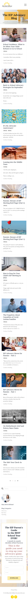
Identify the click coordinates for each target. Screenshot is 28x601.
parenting (5, 166)
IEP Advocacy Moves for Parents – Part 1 (12, 391)
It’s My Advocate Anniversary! (9, 127)
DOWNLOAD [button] (14, 578)
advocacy (5, 51)
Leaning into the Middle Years (12, 163)
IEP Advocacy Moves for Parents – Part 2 (12, 354)
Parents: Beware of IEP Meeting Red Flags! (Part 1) (14, 238)
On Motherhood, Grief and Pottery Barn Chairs (13, 427)
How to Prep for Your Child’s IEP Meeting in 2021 (12, 275)
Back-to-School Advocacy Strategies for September (13, 86)
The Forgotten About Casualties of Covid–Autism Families (11, 317)
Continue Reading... (8, 63)
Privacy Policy (14, 590)
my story (9, 130)
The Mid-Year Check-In (12, 462)
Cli (18, 328)
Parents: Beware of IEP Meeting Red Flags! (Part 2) (14, 202)
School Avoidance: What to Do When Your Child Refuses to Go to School (13, 46)
